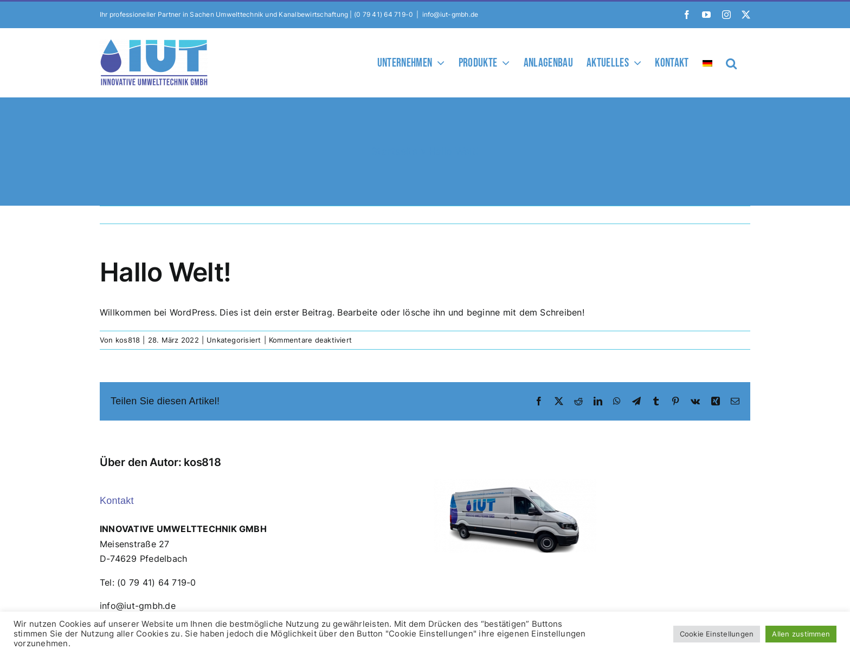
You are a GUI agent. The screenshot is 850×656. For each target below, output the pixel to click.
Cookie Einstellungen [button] (717, 633)
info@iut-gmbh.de (450, 14)
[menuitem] (707, 62)
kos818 (127, 340)
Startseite (394, 151)
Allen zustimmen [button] (801, 633)
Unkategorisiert (234, 340)
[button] (731, 62)
